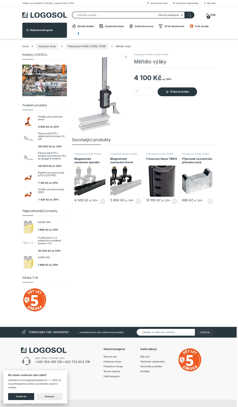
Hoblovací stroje (47, 46)
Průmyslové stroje (113, 366)
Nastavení (49, 396)
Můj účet (209, 3)
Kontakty (145, 371)
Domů (25, 46)
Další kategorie (112, 376)
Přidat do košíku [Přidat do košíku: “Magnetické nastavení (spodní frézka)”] (102, 201)
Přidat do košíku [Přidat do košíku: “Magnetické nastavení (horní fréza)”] (138, 201)
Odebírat (204, 332)
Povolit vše (21, 396)
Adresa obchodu (157, 3)
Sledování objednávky (185, 3)
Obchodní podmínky (151, 366)
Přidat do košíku (179, 91)
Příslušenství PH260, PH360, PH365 (87, 46)
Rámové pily (110, 356)
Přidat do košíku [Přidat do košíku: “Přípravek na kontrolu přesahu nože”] (210, 201)
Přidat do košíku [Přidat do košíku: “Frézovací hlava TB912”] (174, 201)
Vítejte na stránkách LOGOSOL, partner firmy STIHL (48, 3)
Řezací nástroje (112, 371)
